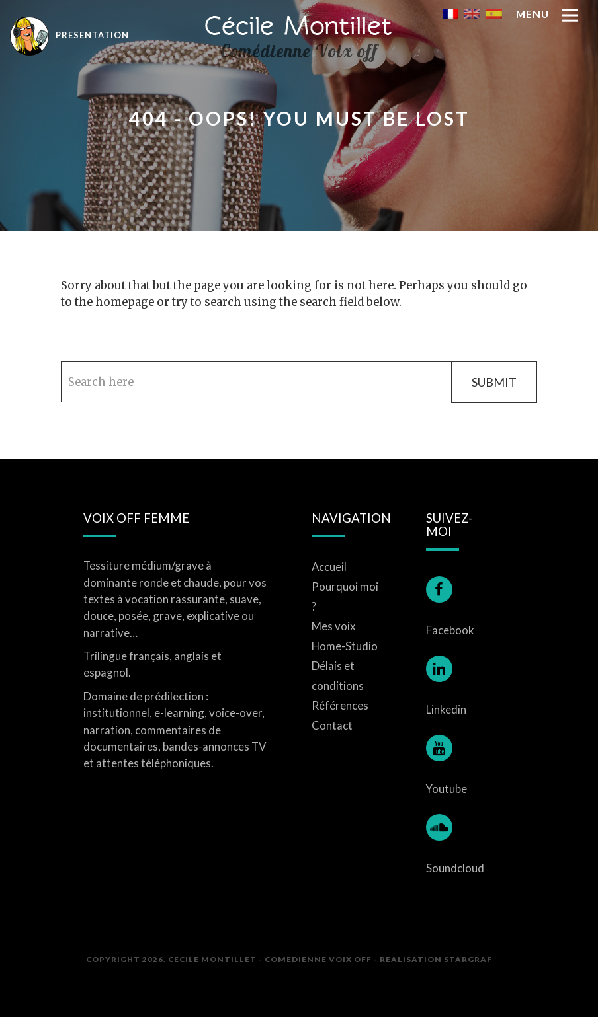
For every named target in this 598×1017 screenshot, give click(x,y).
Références (340, 705)
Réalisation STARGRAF (436, 958)
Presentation (69, 34)
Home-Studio (345, 646)
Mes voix (334, 626)
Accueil (329, 567)
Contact (332, 725)
